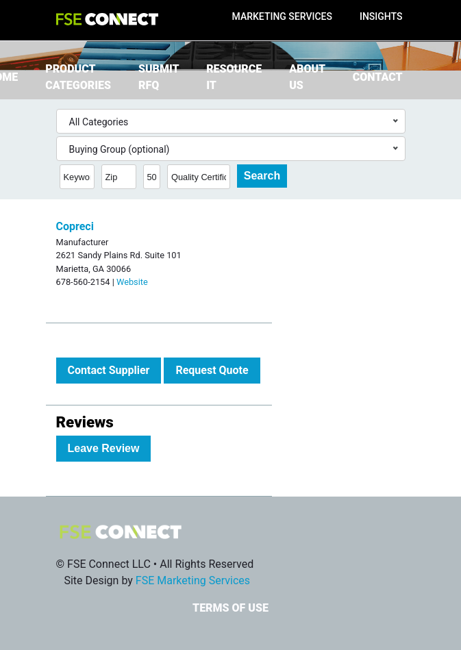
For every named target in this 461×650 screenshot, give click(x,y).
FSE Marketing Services (193, 580)
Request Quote (211, 370)
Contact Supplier (109, 370)
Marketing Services (282, 16)
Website (132, 282)
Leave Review (104, 448)
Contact (378, 77)
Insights (381, 16)
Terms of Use (230, 607)
